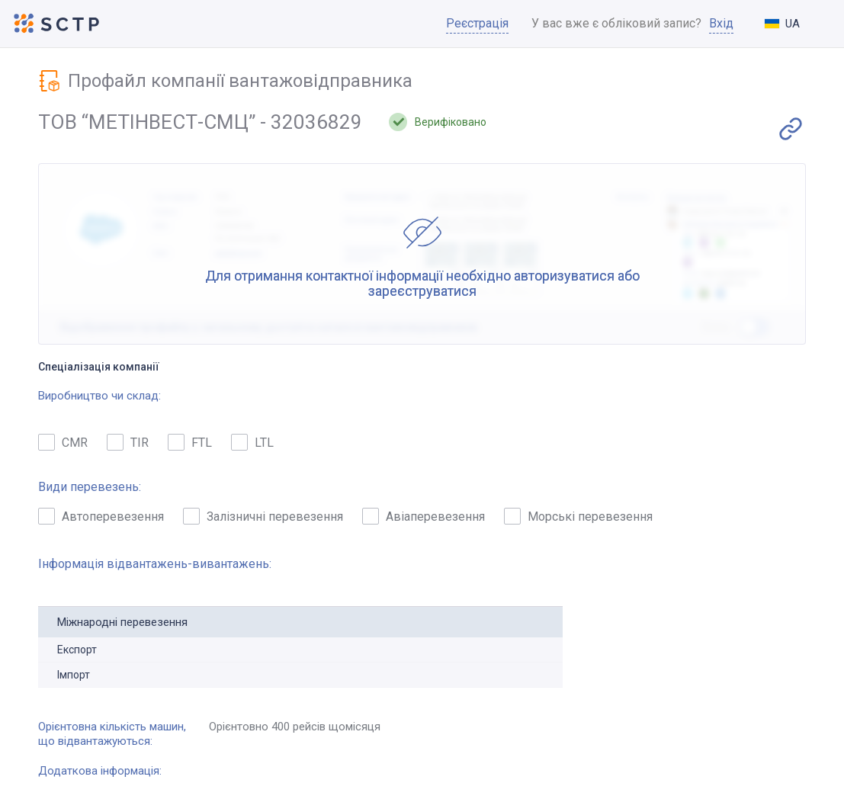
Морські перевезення (578, 516)
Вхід (721, 23)
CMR (63, 442)
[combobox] (794, 23)
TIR (128, 442)
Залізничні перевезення (263, 516)
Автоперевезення (101, 516)
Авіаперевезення (423, 516)
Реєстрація (477, 23)
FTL (190, 442)
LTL (252, 442)
